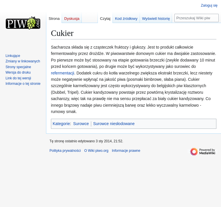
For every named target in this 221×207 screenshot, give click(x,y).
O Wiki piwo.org (96, 151)
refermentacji (62, 73)
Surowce (81, 123)
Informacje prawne (126, 151)
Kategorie (61, 123)
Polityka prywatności (65, 151)
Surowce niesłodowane (114, 123)
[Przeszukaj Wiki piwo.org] (196, 18)
